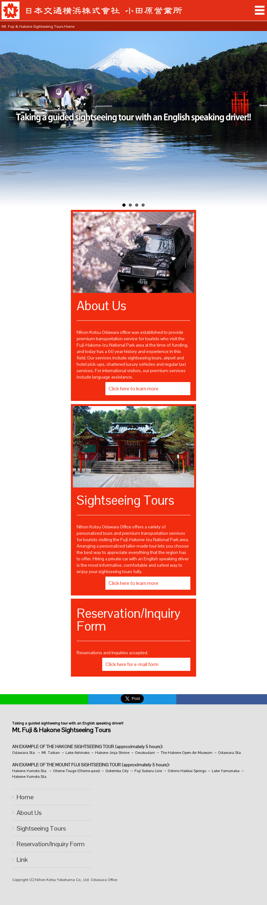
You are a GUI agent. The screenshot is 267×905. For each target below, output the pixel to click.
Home (25, 797)
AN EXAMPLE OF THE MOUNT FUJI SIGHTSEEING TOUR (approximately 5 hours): (91, 765)
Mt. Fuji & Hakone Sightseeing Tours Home (38, 26)
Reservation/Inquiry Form (51, 844)
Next (259, 120)
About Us (29, 813)
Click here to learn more (133, 388)
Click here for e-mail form (131, 664)
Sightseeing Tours (41, 828)
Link (22, 859)
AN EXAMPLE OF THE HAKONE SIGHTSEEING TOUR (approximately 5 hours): (87, 746)
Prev (8, 120)
